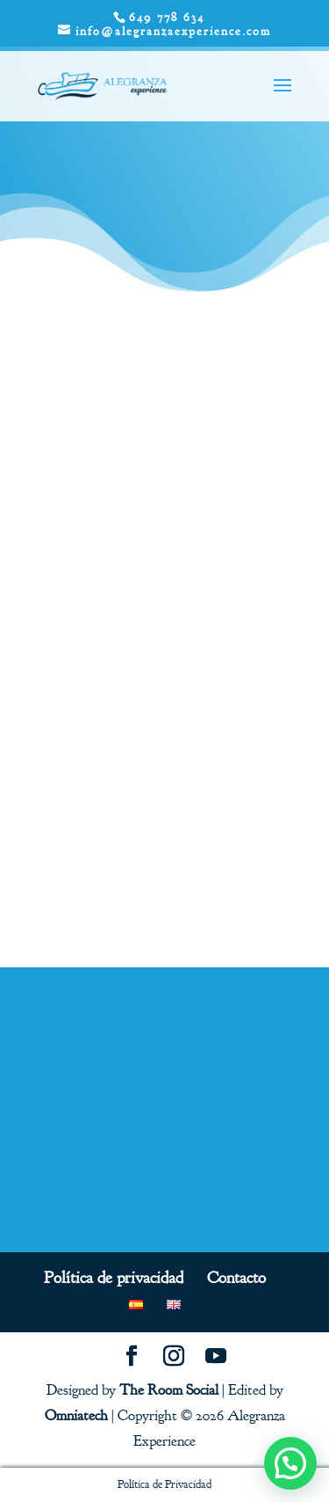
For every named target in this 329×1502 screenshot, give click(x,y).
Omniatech (76, 1415)
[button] (290, 1463)
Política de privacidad (113, 1277)
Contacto (236, 1277)
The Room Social (168, 1390)
